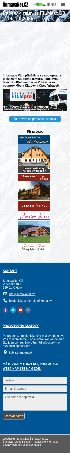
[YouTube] (20, 310)
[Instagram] (28, 310)
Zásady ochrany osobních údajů (22, 444)
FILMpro (36, 78)
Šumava (8, 441)
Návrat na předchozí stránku (37, 119)
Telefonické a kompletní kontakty (30, 300)
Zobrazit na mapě (20, 352)
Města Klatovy (25, 85)
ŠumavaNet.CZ (39, 438)
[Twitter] (13, 310)
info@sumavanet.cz (22, 294)
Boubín (28, 441)
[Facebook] (5, 310)
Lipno (18, 441)
